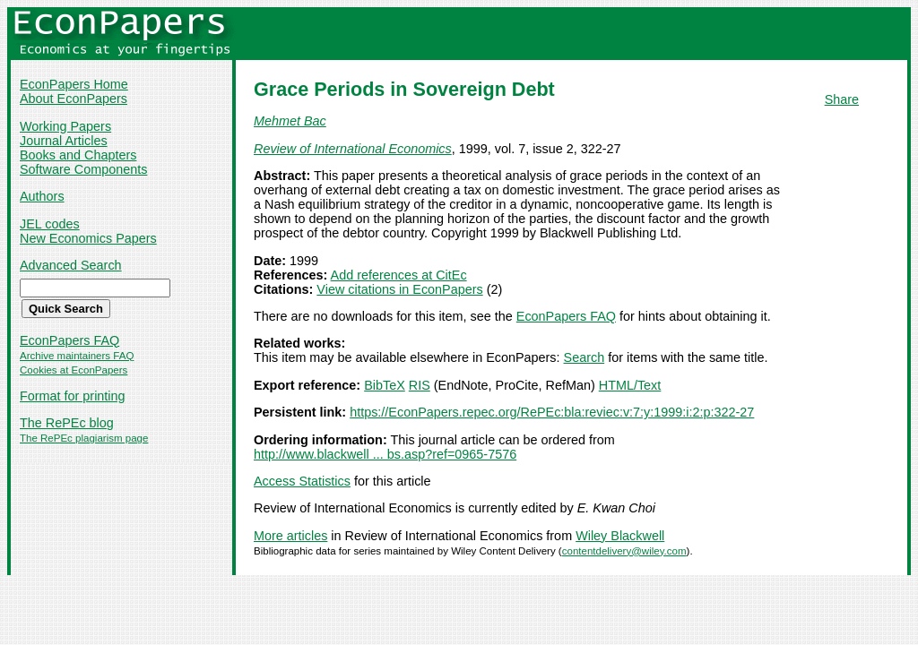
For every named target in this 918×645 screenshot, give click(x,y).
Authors (42, 196)
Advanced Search (71, 265)
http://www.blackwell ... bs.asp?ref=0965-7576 (385, 454)
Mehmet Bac (290, 121)
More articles (290, 536)
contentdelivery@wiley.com (624, 551)
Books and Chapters (78, 155)
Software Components (83, 169)
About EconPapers (73, 98)
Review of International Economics (353, 149)
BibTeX (384, 385)
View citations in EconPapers (399, 289)
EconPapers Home (74, 84)
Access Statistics (302, 481)
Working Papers (65, 126)
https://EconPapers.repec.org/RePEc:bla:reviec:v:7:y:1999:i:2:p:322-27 (552, 412)
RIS (419, 385)
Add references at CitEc (399, 275)
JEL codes (50, 224)
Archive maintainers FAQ (77, 355)
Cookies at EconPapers (73, 370)
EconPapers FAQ (69, 340)
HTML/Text (630, 385)
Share (842, 99)
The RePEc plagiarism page (84, 438)
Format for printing (73, 396)
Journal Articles (64, 140)
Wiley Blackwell (620, 536)
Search (584, 357)
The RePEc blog (67, 423)
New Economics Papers (88, 238)
